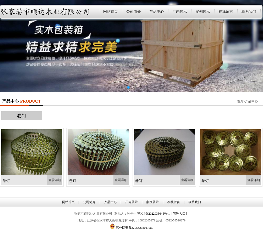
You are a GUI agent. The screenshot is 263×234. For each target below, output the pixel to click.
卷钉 (21, 115)
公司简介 (133, 12)
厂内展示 (179, 12)
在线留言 (225, 12)
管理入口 (179, 213)
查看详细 (54, 180)
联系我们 (249, 12)
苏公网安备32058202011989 (135, 228)
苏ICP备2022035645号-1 (153, 213)
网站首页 (110, 12)
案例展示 (202, 12)
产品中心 (156, 12)
